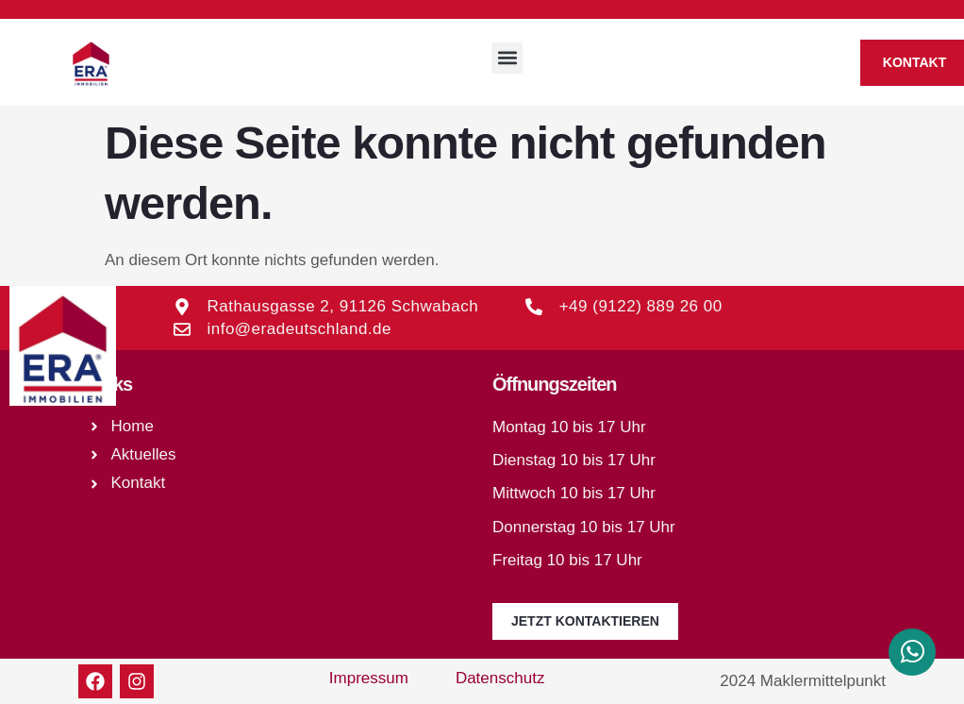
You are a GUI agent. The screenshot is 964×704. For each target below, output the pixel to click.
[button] (507, 58)
